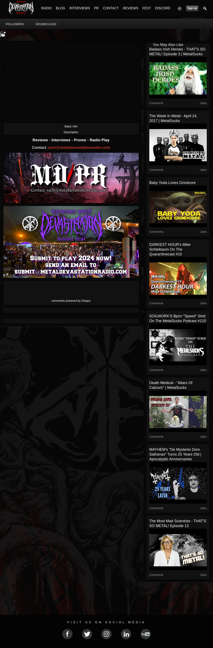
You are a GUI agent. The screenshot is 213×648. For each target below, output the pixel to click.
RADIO (46, 8)
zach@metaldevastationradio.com (78, 147)
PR (96, 8)
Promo (80, 140)
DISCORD (162, 8)
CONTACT (111, 8)
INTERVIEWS (79, 8)
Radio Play (99, 140)
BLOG (60, 8)
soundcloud (46, 24)
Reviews (40, 140)
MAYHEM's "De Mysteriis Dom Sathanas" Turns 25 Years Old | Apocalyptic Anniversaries (175, 454)
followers (15, 24)
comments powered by (71, 300)
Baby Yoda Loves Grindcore (172, 183)
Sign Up (192, 8)
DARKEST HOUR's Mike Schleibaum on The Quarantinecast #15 (170, 249)
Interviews (61, 140)
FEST (146, 8)
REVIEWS (130, 8)
